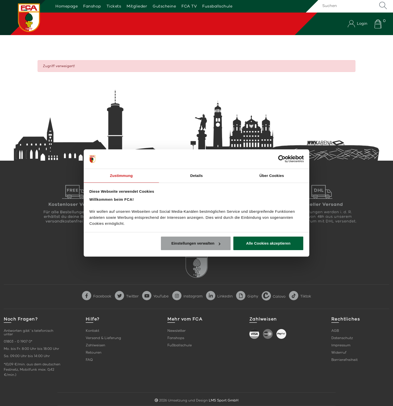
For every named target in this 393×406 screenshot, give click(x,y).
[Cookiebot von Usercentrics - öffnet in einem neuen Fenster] (282, 159)
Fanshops (175, 338)
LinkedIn (219, 296)
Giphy (247, 296)
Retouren (94, 352)
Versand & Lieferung (103, 338)
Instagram (187, 296)
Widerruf (338, 352)
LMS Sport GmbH (223, 400)
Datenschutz (342, 338)
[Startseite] (23, 17)
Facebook (96, 296)
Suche (383, 5)
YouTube (155, 296)
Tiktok (300, 296)
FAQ (89, 360)
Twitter (127, 296)
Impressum (340, 345)
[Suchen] (353, 6)
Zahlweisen (95, 345)
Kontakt (92, 331)
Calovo (273, 296)
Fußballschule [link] (179, 345)
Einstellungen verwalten (196, 243)
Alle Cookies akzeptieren (268, 243)
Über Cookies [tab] (271, 175)
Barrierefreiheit (344, 360)
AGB (335, 331)
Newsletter (176, 331)
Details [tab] (196, 175)
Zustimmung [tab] (121, 175)
